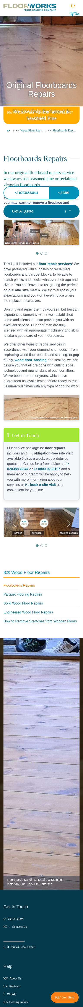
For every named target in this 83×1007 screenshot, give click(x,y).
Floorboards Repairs (19, 585)
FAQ (9, 994)
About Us (12, 978)
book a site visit (40, 485)
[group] (41, 232)
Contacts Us (15, 926)
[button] (75, 13)
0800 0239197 (47, 469)
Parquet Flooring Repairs (22, 594)
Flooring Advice (16, 1002)
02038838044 (26, 193)
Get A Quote (13, 919)
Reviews (11, 986)
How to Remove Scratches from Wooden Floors (40, 621)
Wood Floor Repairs (26, 572)
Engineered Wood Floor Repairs (28, 612)
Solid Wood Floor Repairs (23, 603)
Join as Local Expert (19, 947)
